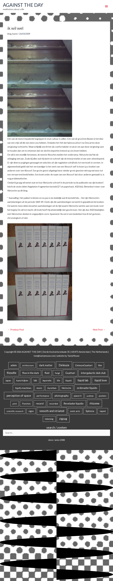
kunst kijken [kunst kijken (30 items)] (22, 380)
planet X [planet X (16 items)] (78, 396)
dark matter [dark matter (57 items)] (46, 365)
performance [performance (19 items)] (43, 395)
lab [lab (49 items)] (35, 380)
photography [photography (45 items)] (62, 395)
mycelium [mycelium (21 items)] (51, 388)
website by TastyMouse (68, 356)
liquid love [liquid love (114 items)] (100, 380)
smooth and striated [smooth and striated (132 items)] (51, 411)
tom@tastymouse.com (44, 356)
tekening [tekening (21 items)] (49, 419)
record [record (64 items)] (40, 403)
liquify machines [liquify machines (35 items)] (23, 387)
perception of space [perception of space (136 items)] (19, 395)
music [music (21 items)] (39, 388)
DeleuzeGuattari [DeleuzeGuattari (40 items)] (84, 365)
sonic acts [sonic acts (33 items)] (75, 411)
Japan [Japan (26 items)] (8, 380)
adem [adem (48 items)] (14, 365)
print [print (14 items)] (15, 403)
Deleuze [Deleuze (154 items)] (64, 365)
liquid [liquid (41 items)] (68, 380)
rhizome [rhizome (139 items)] (94, 403)
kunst (15, 34)
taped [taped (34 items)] (103, 411)
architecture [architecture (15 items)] (28, 365)
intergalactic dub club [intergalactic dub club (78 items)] (93, 372)
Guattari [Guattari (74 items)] (70, 372)
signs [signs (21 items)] (31, 411)
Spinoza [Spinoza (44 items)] (90, 411)
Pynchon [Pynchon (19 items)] (26, 403)
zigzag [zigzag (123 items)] (63, 418)
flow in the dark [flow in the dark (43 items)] (30, 372)
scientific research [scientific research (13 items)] (14, 411)
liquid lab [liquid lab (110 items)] (83, 380)
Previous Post (16, 329)
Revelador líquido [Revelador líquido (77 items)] (73, 403)
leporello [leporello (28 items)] (47, 380)
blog (9, 34)
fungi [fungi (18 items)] (57, 373)
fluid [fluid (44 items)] (47, 372)
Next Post (99, 329)
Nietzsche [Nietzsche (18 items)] (66, 388)
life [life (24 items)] (58, 380)
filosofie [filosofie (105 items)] (11, 372)
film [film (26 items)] (100, 365)
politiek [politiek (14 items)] (90, 396)
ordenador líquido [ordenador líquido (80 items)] (87, 387)
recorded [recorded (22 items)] (53, 403)
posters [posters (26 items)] (102, 395)
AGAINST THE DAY (23, 5)
